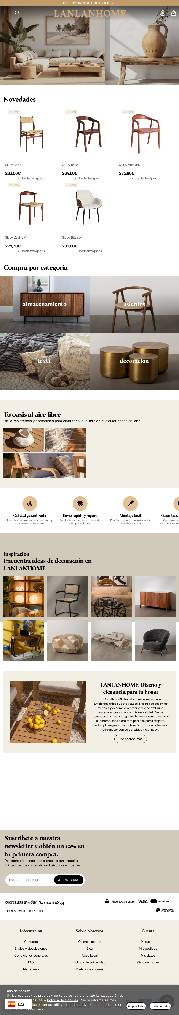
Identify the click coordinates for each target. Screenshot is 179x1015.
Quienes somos (89, 942)
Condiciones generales (31, 955)
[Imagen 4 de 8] (155, 596)
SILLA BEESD (71, 237)
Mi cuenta (148, 942)
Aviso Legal (90, 955)
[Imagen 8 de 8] (155, 640)
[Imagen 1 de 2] (89, 45)
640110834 (51, 902)
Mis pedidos (148, 948)
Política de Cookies (62, 1000)
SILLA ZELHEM (16, 237)
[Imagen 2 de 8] (67, 596)
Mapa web (31, 969)
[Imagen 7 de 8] (111, 640)
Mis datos (148, 955)
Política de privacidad (90, 962)
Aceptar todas (136, 1005)
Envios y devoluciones (31, 948)
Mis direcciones (148, 962)
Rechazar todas (160, 1005)
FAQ (31, 962)
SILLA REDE (70, 165)
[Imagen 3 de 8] (111, 596)
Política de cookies (89, 969)
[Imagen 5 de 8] (23, 640)
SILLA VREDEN (130, 165)
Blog (90, 948)
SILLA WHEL (14, 165)
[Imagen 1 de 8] (23, 596)
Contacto (31, 942)
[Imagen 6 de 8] (67, 640)
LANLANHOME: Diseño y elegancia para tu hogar (131, 688)
